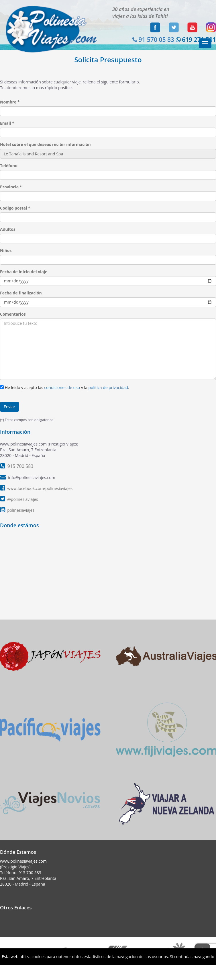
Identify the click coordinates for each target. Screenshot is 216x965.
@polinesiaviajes (22, 499)
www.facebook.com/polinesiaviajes (39, 488)
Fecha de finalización (21, 293)
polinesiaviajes (20, 510)
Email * (7, 123)
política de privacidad (108, 387)
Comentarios (13, 314)
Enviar (9, 406)
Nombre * (10, 102)
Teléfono (8, 165)
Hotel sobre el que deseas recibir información (45, 144)
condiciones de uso (62, 387)
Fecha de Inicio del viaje (23, 271)
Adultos (7, 229)
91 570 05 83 (152, 40)
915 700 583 (29, 872)
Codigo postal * (15, 208)
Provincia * (11, 187)
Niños (5, 250)
